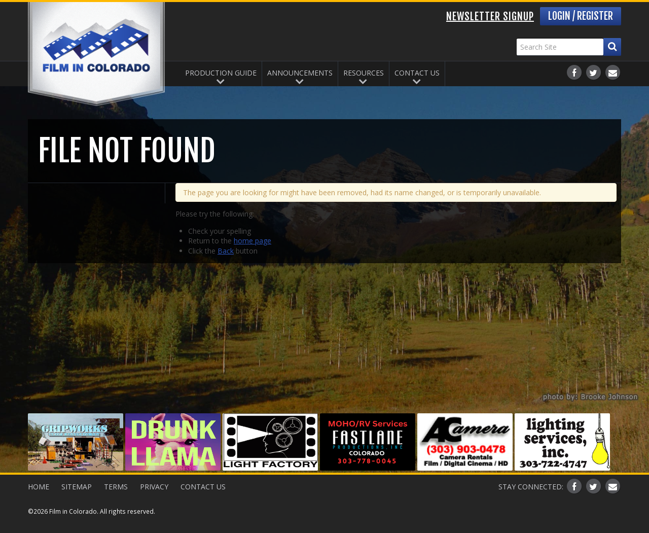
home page (252, 240)
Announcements (300, 73)
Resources (363, 73)
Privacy (154, 486)
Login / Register (580, 16)
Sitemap (76, 486)
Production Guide (221, 73)
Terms (116, 486)
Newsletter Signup (490, 16)
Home (38, 486)
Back (226, 251)
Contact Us (417, 73)
